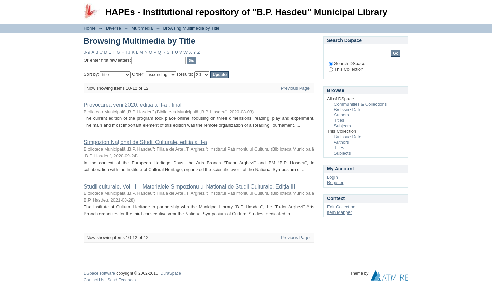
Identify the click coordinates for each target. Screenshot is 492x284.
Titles (339, 120)
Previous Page (295, 88)
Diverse (113, 28)
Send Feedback (122, 279)
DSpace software (99, 273)
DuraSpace (170, 273)
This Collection (346, 69)
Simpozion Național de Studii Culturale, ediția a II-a (145, 142)
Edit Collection (341, 206)
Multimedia (142, 28)
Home (90, 28)
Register (335, 182)
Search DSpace (347, 63)
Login (402, 8)
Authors (341, 114)
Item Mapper (339, 212)
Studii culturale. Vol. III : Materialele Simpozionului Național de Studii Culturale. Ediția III (189, 187)
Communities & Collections (360, 104)
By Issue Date (347, 109)
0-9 (87, 52)
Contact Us (94, 279)
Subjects (342, 125)
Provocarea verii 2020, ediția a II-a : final (132, 105)
